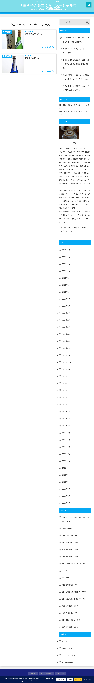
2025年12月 (66, 278)
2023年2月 (66, 433)
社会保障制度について (70, 606)
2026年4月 (66, 250)
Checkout (33, 10)
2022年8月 (66, 447)
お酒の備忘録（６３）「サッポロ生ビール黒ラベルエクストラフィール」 (76, 77)
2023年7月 (66, 397)
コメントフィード (68, 655)
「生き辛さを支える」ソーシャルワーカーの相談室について (76, 519)
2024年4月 (66, 376)
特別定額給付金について (71, 585)
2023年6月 (66, 404)
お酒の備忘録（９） (33, 58)
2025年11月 (66, 285)
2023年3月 (66, 426)
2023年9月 (66, 383)
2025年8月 (66, 306)
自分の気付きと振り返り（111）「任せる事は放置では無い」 (76, 88)
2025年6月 (66, 320)
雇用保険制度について (70, 627)
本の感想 (65, 578)
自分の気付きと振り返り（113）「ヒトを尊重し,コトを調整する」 (76, 40)
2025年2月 (66, 348)
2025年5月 (66, 327)
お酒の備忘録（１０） (34, 34)
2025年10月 (66, 292)
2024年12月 (66, 362)
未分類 (64, 571)
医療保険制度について (70, 550)
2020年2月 (66, 496)
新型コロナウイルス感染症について (75, 564)
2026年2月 (66, 264)
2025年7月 (66, 313)
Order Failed (62, 10)
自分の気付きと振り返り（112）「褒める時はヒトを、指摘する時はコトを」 (76, 64)
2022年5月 (66, 468)
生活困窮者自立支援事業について (74, 592)
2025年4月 (66, 334)
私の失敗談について (69, 613)
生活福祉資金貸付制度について (73, 599)
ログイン (65, 641)
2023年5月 (66, 412)
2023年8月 (66, 390)
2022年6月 (66, 461)
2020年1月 (66, 503)
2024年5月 (66, 369)
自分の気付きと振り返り (71, 620)
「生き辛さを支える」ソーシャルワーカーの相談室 (48, 6)
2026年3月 (66, 257)
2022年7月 (66, 454)
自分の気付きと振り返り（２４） (71, 105)
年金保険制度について (70, 557)
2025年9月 (66, 299)
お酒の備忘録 (67, 528)
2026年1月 (66, 271)
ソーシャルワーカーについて (72, 535)
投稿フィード (67, 648)
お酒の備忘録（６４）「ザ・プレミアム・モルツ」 (76, 51)
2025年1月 (66, 355)
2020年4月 (66, 482)
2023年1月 (66, 440)
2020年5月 (66, 475)
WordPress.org (67, 662)
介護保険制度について (70, 542)
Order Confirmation (47, 10)
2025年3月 (66, 341)
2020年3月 (66, 489)
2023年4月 (66, 419)
